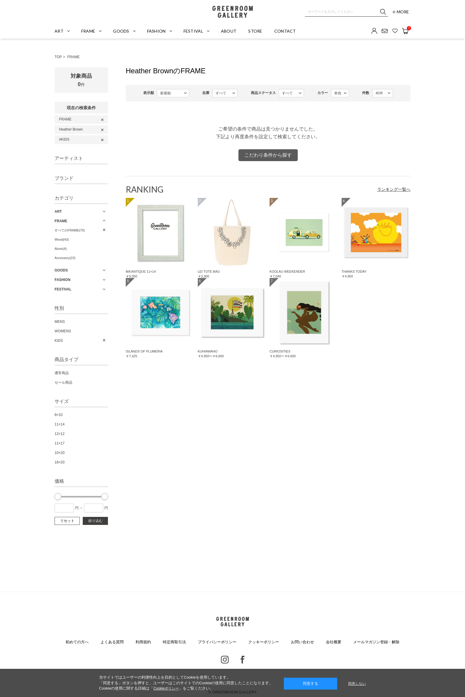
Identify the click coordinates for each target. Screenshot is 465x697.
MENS (60, 322)
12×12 (60, 434)
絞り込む (95, 521)
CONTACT (285, 31)
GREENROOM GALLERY (232, 11)
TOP (58, 57)
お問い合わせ (302, 642)
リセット (67, 521)
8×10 (59, 415)
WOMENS (63, 331)
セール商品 (63, 382)
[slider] (57, 496)
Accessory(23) (65, 258)
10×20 (60, 453)
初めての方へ (77, 642)
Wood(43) (62, 239)
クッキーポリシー (263, 642)
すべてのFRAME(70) (70, 230)
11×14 (60, 424)
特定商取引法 (174, 642)
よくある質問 (112, 642)
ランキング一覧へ (393, 189)
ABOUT (228, 31)
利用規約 (143, 642)
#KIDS (64, 139)
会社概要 (333, 642)
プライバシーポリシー (217, 642)
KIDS (59, 341)
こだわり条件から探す (268, 155)
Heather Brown (71, 129)
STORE (255, 31)
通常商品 (62, 373)
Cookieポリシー (166, 688)
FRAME (73, 57)
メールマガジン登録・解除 (376, 642)
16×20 (60, 462)
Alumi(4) (61, 248)
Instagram (225, 659)
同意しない (357, 684)
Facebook (242, 659)
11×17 (60, 443)
